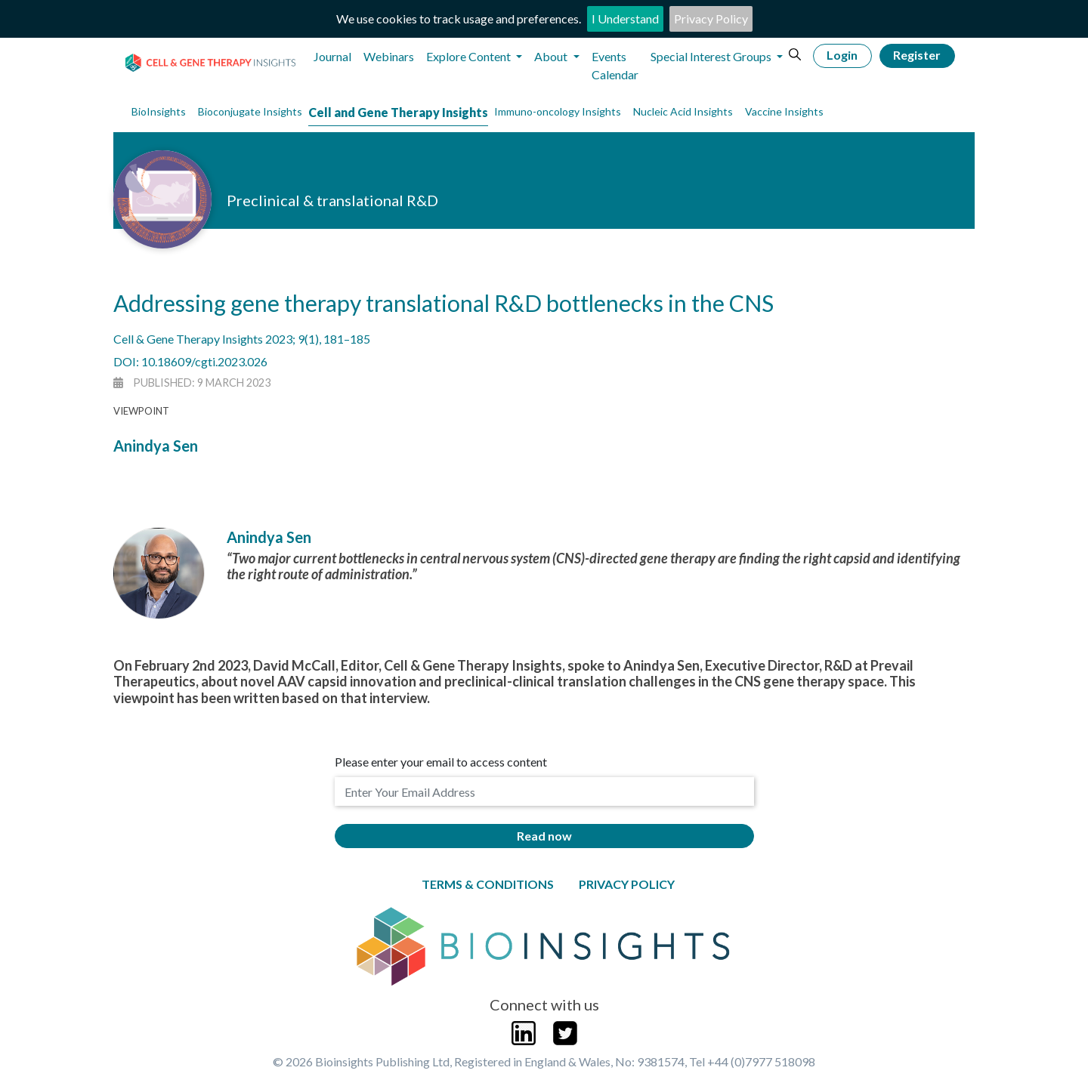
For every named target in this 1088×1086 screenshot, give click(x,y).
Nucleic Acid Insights (683, 111)
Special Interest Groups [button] (712, 56)
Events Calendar (615, 65)
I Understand (625, 18)
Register (917, 55)
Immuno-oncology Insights (557, 111)
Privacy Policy (711, 18)
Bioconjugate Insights (250, 111)
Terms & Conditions (488, 884)
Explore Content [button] (469, 56)
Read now (544, 835)
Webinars (388, 56)
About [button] (552, 56)
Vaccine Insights (784, 111)
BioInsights (158, 111)
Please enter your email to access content (441, 761)
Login (842, 55)
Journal (332, 56)
